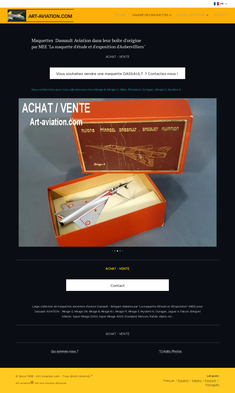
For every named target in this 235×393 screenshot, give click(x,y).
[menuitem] (206, 15)
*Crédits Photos (170, 351)
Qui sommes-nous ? (64, 351)
